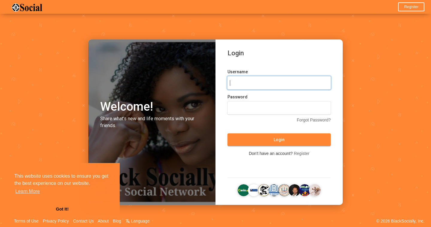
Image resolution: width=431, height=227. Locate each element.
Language (137, 221)
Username (237, 72)
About (103, 221)
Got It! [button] (62, 209)
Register (411, 6)
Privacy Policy (56, 221)
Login (279, 140)
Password (237, 97)
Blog (117, 221)
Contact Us (83, 221)
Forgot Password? (314, 120)
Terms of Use (26, 221)
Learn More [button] (27, 191)
